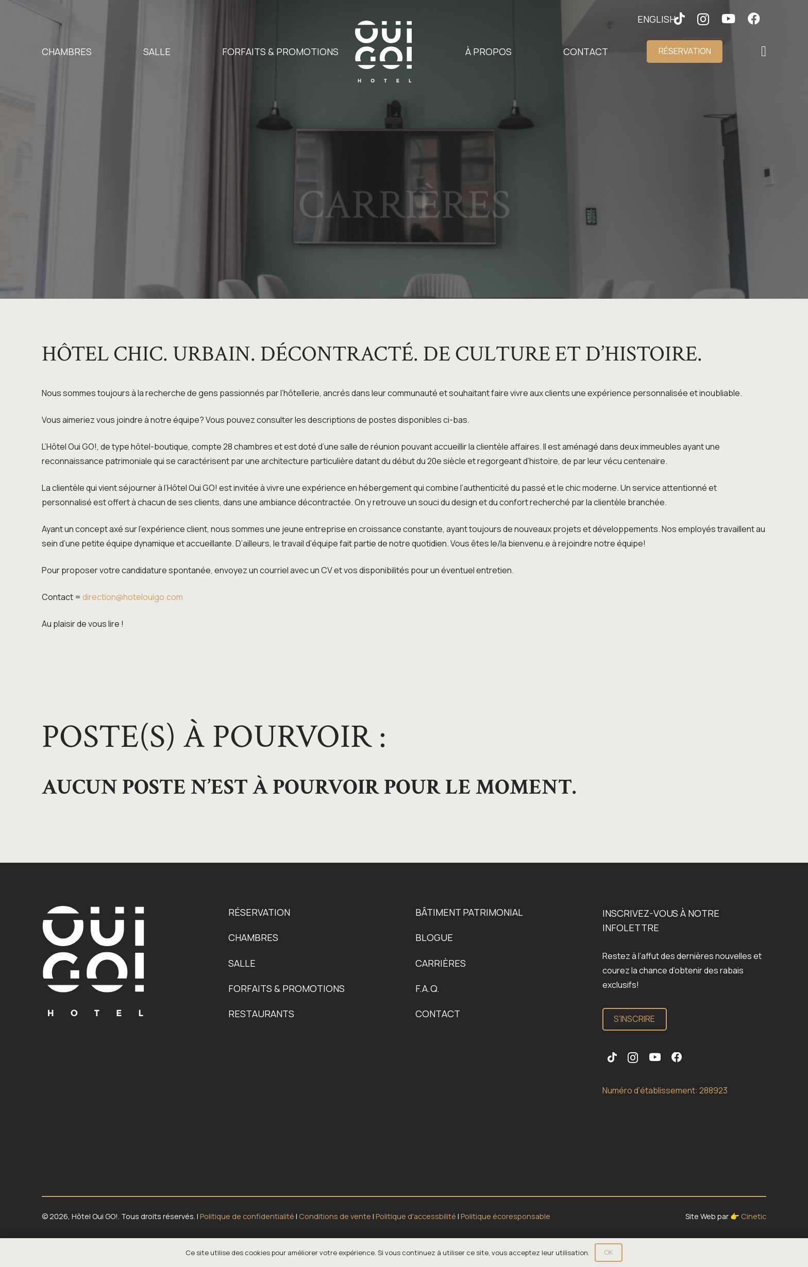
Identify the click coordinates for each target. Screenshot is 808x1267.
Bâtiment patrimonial (469, 912)
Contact (437, 1013)
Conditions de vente (336, 1216)
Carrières (440, 963)
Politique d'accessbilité (417, 1216)
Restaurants (261, 1013)
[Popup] (763, 51)
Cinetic (753, 1216)
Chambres (253, 937)
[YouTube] (728, 18)
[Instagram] (703, 19)
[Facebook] (754, 18)
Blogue (434, 937)
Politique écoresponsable (505, 1216)
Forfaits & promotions (286, 988)
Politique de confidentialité (248, 1216)
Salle (242, 963)
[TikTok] (612, 1057)
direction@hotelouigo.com (132, 597)
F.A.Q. (427, 988)
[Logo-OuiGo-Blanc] (384, 51)
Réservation (259, 912)
